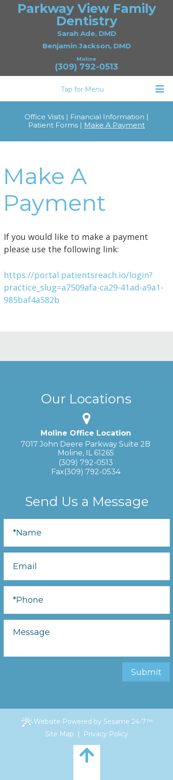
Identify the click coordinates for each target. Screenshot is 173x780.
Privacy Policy (106, 734)
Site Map (59, 734)
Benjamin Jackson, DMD (86, 45)
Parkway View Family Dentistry (87, 14)
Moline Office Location (86, 433)
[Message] (87, 638)
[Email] (87, 566)
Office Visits (44, 117)
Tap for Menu (112, 89)
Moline (86, 59)
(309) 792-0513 (86, 67)
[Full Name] (87, 533)
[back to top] (86, 762)
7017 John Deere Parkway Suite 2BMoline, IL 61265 (85, 448)
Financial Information (107, 117)
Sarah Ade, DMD (86, 33)
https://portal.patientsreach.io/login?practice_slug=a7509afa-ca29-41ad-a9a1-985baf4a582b (83, 287)
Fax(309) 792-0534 (85, 471)
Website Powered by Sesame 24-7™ (87, 722)
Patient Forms (53, 125)
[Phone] (87, 600)
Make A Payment (114, 125)
